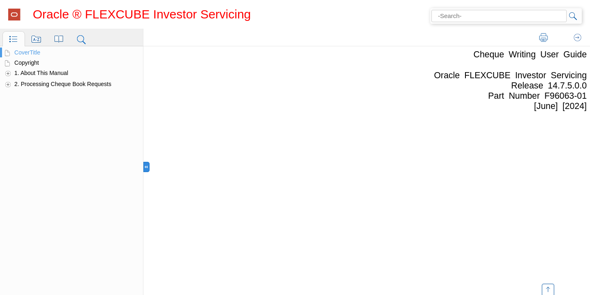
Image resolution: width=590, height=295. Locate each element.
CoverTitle (27, 52)
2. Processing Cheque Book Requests (62, 84)
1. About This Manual (41, 73)
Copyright (26, 62)
